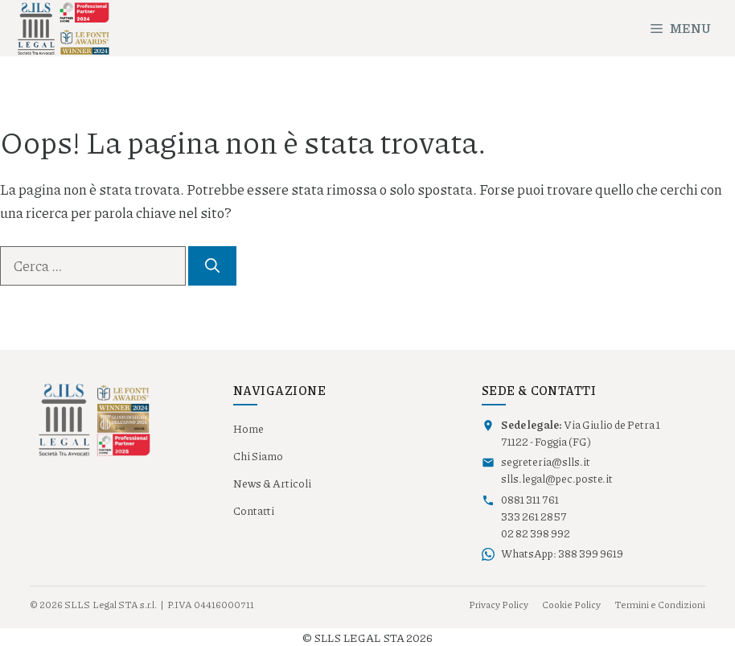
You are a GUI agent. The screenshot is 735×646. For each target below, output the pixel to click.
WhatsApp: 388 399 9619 (562, 553)
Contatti (253, 511)
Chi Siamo (258, 456)
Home (248, 429)
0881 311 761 (530, 499)
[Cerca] (212, 266)
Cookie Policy (571, 604)
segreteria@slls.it (545, 462)
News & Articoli (272, 483)
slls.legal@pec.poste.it (557, 478)
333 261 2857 (534, 516)
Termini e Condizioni (659, 604)
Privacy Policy (498, 604)
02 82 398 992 (535, 533)
